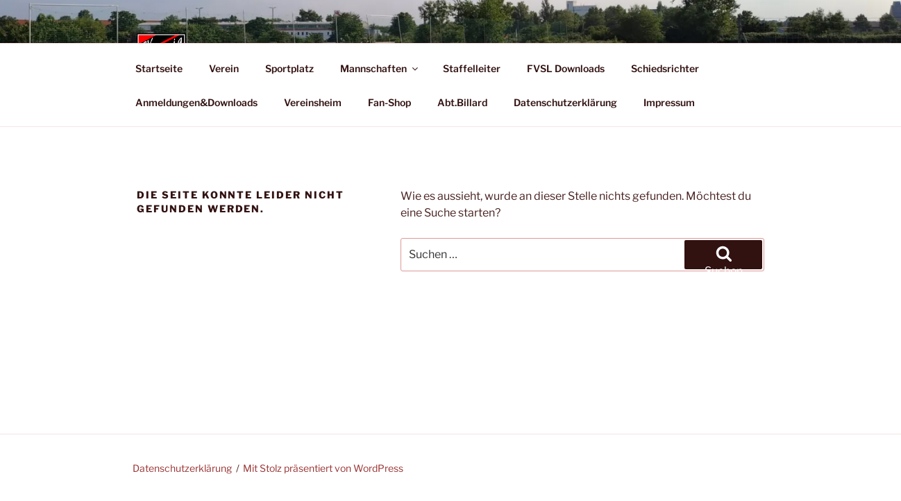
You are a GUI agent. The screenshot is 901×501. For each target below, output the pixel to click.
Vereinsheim (313, 102)
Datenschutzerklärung (565, 102)
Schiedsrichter (665, 68)
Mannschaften (380, 68)
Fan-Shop (389, 102)
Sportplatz (289, 68)
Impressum (669, 102)
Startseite (159, 68)
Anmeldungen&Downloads (196, 102)
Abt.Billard (462, 102)
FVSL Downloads (566, 68)
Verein (224, 68)
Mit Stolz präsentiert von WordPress (323, 468)
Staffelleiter (471, 68)
